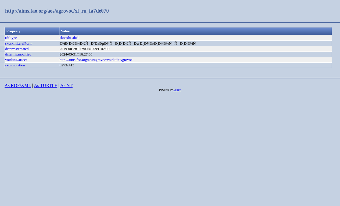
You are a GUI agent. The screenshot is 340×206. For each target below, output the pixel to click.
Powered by (166, 89)
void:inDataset (16, 60)
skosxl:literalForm (18, 43)
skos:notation (15, 65)
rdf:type (11, 37)
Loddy (177, 89)
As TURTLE (45, 85)
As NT (66, 85)
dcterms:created (17, 49)
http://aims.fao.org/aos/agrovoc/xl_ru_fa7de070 (57, 11)
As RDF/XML (18, 85)
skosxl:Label (69, 37)
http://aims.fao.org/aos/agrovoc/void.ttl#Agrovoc (96, 60)
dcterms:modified (18, 54)
